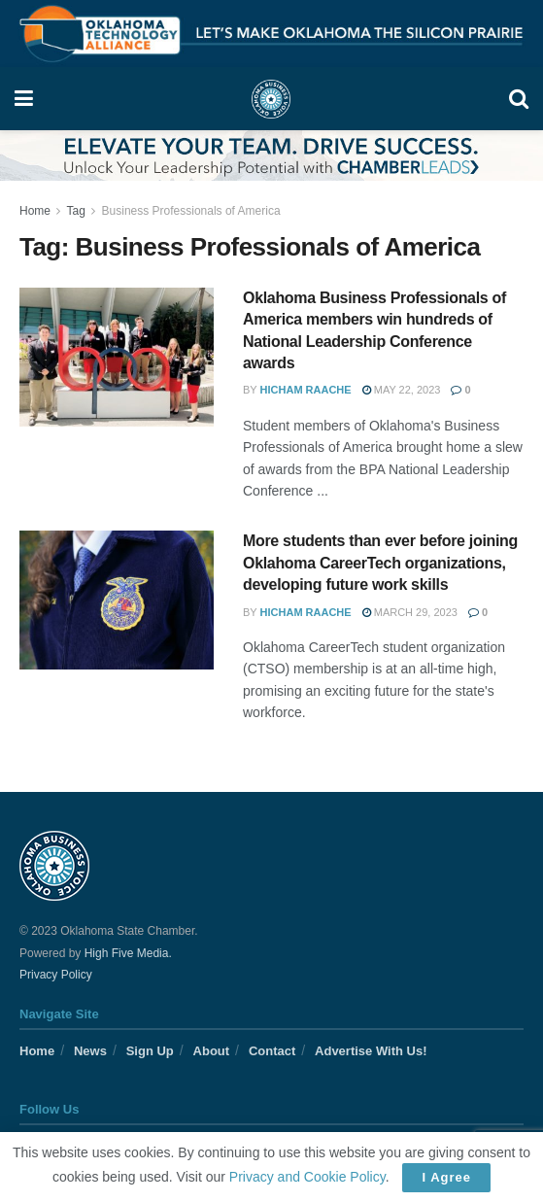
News (90, 1051)
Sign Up (150, 1051)
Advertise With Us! (370, 1051)
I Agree (446, 1177)
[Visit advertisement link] (271, 33)
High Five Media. (128, 953)
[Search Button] (518, 98)
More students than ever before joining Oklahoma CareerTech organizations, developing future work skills (380, 562)
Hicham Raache (306, 389)
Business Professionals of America (191, 211)
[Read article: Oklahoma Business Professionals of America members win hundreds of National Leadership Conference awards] (116, 357)
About (211, 1051)
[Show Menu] (24, 98)
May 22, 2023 (401, 389)
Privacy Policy (55, 974)
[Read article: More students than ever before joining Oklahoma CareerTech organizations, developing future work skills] (116, 600)
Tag (75, 211)
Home (35, 211)
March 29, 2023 (410, 612)
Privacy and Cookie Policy (307, 1177)
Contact (272, 1051)
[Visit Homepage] (271, 99)
